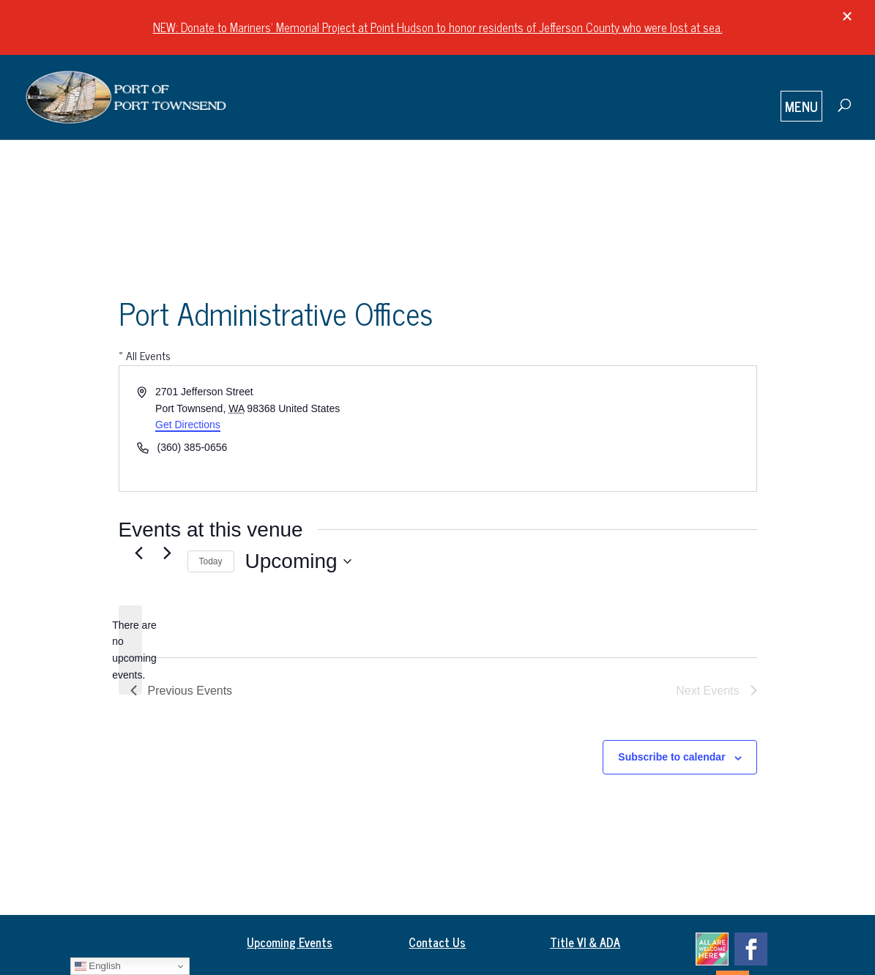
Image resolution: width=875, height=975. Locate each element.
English (98, 966)
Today (211, 561)
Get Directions (187, 424)
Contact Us (437, 942)
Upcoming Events (289, 942)
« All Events (145, 355)
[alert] (130, 650)
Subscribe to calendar (671, 757)
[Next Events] (167, 553)
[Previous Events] (139, 553)
